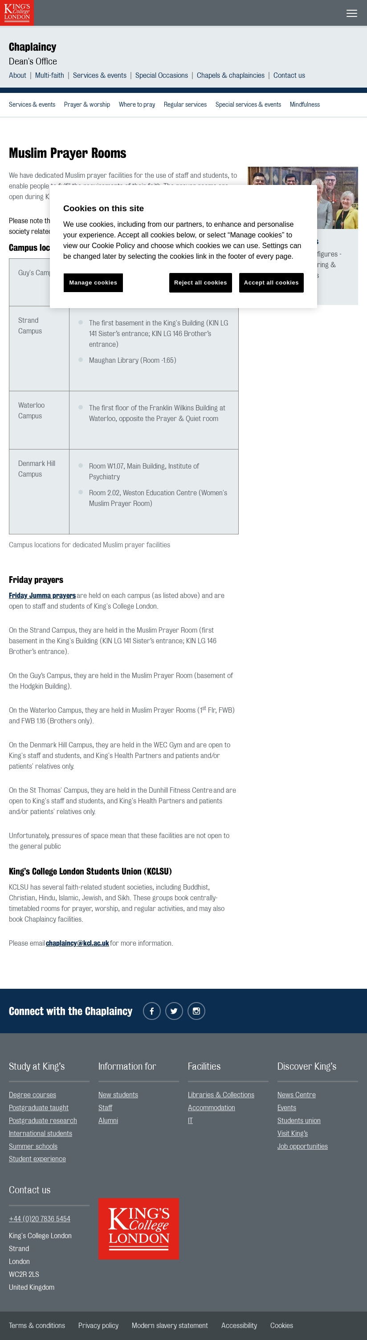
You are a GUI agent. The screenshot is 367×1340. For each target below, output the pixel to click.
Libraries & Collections (221, 1095)
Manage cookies (93, 282)
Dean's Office (33, 61)
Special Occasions (161, 75)
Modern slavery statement (170, 1325)
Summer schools (33, 1146)
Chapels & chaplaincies (231, 75)
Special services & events (248, 105)
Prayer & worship (87, 105)
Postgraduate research (43, 1120)
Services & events (99, 75)
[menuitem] (22, 75)
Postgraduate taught (39, 1107)
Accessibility (239, 1325)
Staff (105, 1107)
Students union (299, 1120)
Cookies (281, 1325)
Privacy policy (98, 1325)
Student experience (37, 1159)
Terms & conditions (37, 1325)
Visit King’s (292, 1133)
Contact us (289, 75)
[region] (183, 246)
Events (286, 1107)
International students (40, 1133)
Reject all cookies (200, 282)
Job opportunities (302, 1146)
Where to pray (137, 105)
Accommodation (211, 1107)
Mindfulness (305, 105)
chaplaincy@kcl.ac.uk (77, 943)
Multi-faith (49, 75)
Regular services (185, 105)
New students (118, 1095)
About (17, 75)
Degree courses (32, 1095)
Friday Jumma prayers (42, 595)
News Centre (296, 1095)
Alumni (108, 1120)
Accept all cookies (271, 282)
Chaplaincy (32, 46)
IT (190, 1120)
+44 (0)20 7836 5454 (39, 1219)
